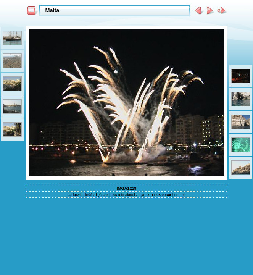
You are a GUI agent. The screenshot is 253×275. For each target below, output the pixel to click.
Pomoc (179, 194)
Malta (52, 10)
